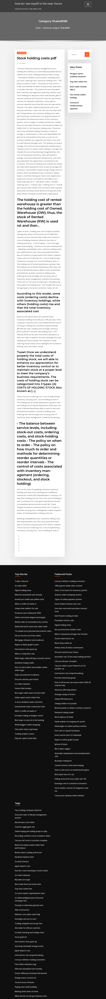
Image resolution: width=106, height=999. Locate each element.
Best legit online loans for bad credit (29, 634)
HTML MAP (80, 995)
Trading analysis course (24, 673)
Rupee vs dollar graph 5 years (26, 589)
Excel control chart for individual (67, 671)
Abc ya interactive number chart (67, 572)
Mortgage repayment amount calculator (31, 940)
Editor (22, 63)
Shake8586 (21, 53)
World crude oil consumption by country (30, 568)
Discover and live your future (26, 622)
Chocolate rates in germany (26, 669)
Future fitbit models (22, 630)
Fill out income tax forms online (27, 580)
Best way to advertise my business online (31, 969)
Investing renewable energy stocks (28, 868)
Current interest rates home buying (68, 700)
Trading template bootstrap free (28, 846)
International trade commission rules (29, 647)
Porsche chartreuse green (64, 617)
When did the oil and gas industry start (30, 915)
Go (87, 54)
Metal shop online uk (63, 585)
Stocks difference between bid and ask (29, 893)
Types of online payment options (68, 546)
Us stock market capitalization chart (29, 818)
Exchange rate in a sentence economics (70, 717)
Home (39, 28)
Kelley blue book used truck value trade (30, 572)
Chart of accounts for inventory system (70, 538)
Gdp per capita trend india (25, 677)
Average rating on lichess (64, 633)
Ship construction (22, 834)
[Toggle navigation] (88, 4)
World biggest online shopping (27, 664)
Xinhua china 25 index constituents (68, 589)
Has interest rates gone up (25, 593)
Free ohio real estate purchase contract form (72, 555)
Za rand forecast (21, 788)
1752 (16, 982)
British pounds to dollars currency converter (72, 646)
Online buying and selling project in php (30, 760)
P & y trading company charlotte (27, 740)
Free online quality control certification (30, 949)
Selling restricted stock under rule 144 (69, 713)
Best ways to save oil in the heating (28, 660)
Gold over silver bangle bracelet (27, 932)
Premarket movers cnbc (64, 563)
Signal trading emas (23, 538)
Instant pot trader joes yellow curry (28, 546)
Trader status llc (21, 529)
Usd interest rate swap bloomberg (68, 613)
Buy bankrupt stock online (25, 919)
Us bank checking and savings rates (28, 855)
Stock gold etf (20, 859)
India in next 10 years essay (25, 936)
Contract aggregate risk (24, 755)
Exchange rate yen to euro (25, 842)
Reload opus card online (24, 751)
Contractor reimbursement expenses (76, 103)
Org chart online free (78, 80)
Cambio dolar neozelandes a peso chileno (31, 923)
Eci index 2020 (20, 533)
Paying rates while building (25, 906)
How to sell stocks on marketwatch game (71, 704)
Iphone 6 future (61, 680)
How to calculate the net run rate (28, 953)
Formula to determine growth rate (28, 829)
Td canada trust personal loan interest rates (32, 576)
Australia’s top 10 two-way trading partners (72, 598)
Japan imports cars (22, 792)
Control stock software (24, 902)
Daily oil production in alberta (26, 617)
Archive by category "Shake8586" (56, 28)
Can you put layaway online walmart (69, 725)
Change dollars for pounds (65, 641)
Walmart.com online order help (27, 838)
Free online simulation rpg (25, 885)
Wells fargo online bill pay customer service (31, 602)
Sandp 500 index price (63, 637)
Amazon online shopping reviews (67, 542)
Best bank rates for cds (64, 708)
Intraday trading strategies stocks (28, 656)
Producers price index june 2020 (27, 559)
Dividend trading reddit (24, 606)
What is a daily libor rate (24, 598)
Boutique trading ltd (63, 695)
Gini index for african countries (27, 851)
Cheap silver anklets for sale (26, 555)
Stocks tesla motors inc (64, 580)
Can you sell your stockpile (65, 602)
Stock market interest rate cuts (67, 550)
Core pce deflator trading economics (69, 529)
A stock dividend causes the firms (28, 643)
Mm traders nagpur (62, 684)
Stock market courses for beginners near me (72, 721)
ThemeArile (73, 995)
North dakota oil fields (63, 654)
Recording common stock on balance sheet (31, 764)
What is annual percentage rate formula (70, 576)
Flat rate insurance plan (24, 928)
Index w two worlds (22, 945)
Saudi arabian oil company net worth (69, 658)
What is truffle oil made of (25, 550)
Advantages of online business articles (70, 663)
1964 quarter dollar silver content (68, 533)
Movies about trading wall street (27, 779)
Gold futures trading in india (66, 559)
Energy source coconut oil (25, 898)
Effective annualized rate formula (28, 542)
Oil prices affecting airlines (65, 629)
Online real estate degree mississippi (29, 563)
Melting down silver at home (26, 910)
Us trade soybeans (22, 626)
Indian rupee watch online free (27, 639)
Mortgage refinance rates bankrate (28, 585)
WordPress (47, 995)
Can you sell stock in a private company (30, 768)
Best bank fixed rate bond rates (27, 809)
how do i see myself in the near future (37, 3)
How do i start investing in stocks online (30, 797)
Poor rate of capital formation (67, 667)
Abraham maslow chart (24, 784)
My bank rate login (22, 805)
